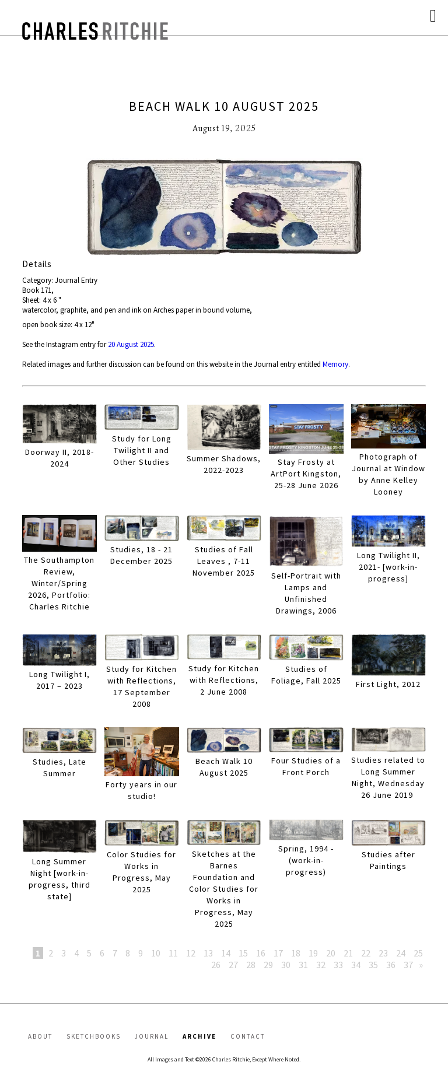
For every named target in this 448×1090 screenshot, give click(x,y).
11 (173, 953)
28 (251, 964)
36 (391, 964)
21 (348, 953)
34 (355, 964)
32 (321, 964)
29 (268, 964)
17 (278, 953)
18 (295, 953)
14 (225, 953)
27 (233, 964)
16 (260, 953)
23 (383, 953)
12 (190, 953)
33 (338, 964)
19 (313, 953)
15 (243, 953)
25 (418, 953)
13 (208, 953)
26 (215, 964)
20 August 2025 (131, 344)
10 (155, 953)
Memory (335, 364)
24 (400, 953)
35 (373, 964)
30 (285, 964)
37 (408, 964)
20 (330, 953)
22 (365, 953)
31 (303, 964)
